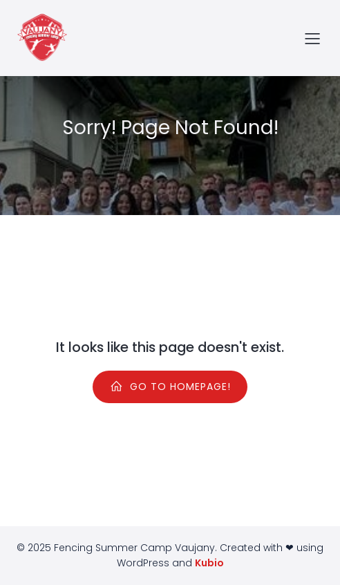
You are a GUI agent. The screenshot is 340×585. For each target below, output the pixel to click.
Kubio (209, 563)
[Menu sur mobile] (312, 38)
